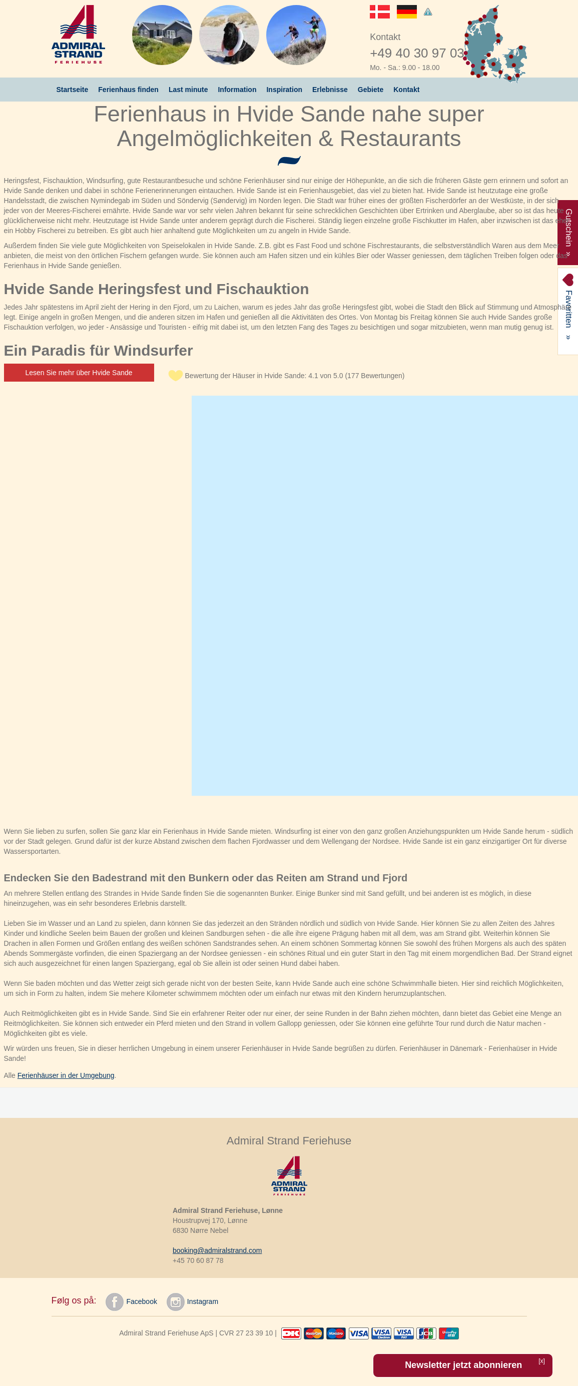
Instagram (192, 1302)
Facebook (131, 1302)
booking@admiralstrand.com (217, 1250)
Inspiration (284, 90)
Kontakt (406, 90)
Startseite (73, 90)
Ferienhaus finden (128, 90)
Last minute (188, 90)
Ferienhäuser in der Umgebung (66, 1075)
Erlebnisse (330, 90)
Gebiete (370, 90)
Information (237, 90)
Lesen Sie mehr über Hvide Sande (79, 373)
